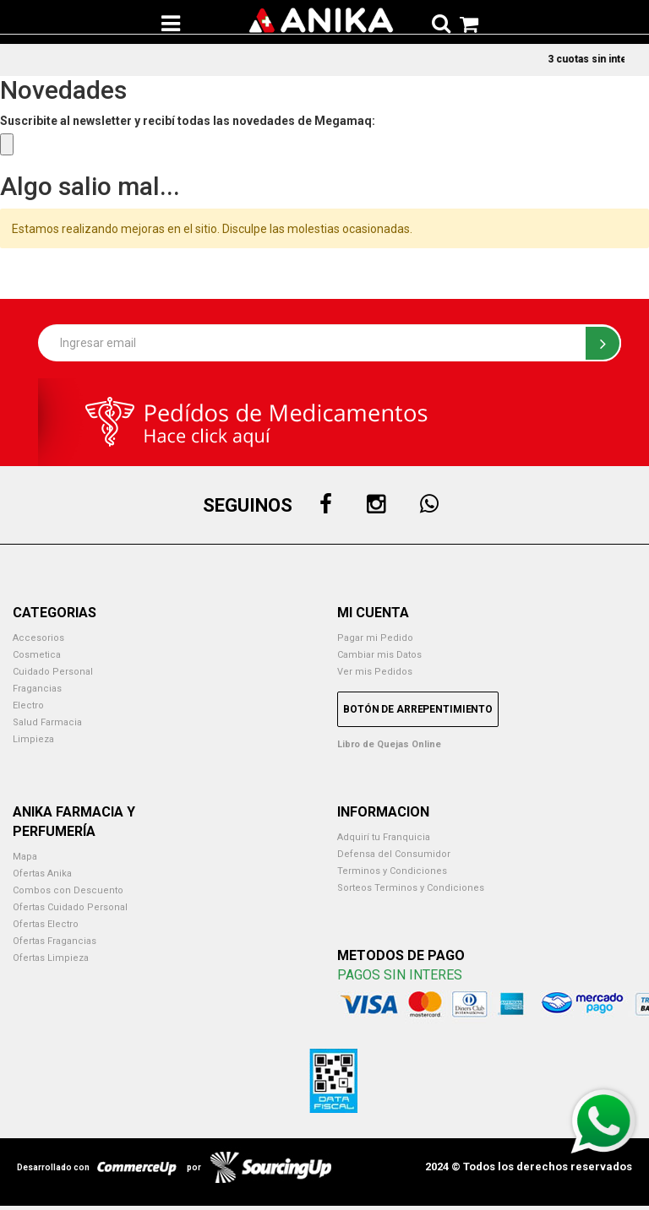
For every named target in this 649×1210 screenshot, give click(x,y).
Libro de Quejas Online (389, 744)
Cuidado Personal (53, 671)
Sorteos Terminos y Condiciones (410, 887)
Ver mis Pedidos (374, 671)
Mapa (25, 856)
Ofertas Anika (42, 873)
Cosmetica (37, 654)
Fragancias (37, 688)
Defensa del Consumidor (393, 854)
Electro (28, 705)
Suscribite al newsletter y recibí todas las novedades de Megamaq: (187, 121)
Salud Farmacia (47, 722)
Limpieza (33, 739)
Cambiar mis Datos (379, 654)
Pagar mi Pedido (375, 637)
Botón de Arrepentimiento (418, 709)
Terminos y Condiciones (392, 870)
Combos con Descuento (68, 890)
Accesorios (38, 637)
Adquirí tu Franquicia (383, 837)
